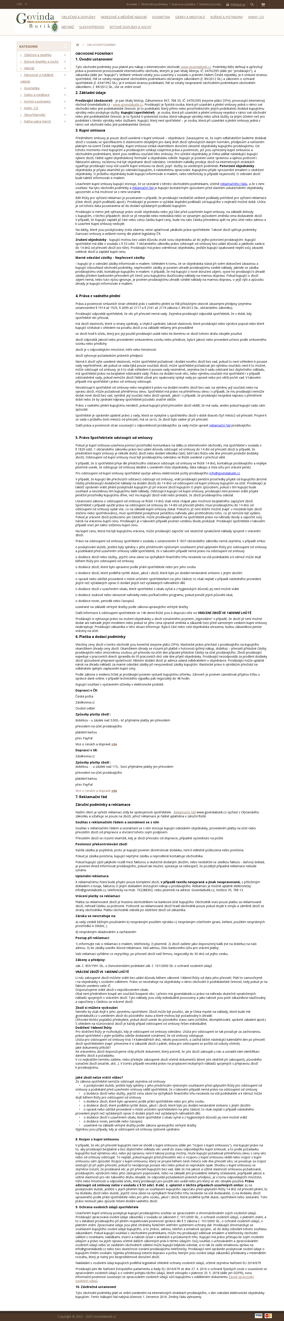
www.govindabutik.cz (195, 67)
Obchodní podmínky (154, 4)
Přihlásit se (238, 4)
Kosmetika (161, 17)
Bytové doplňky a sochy (130, 27)
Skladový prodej (210, 4)
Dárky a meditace (190, 17)
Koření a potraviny (226, 17)
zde (114, 744)
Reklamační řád (185, 812)
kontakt (132, 4)
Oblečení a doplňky (78, 17)
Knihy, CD (256, 17)
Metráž (67, 27)
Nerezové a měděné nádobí (124, 17)
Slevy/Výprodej (91, 27)
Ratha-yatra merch (37, 123)
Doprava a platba (183, 4)
